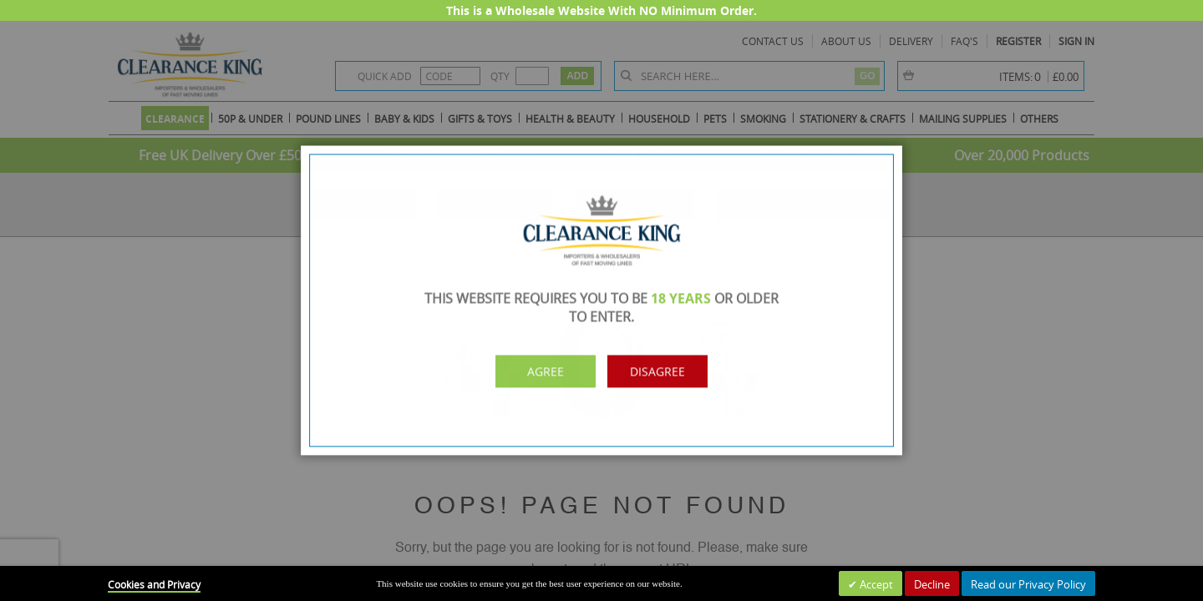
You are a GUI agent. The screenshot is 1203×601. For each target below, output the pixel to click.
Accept (875, 584)
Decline (932, 584)
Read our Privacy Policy (1028, 584)
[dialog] (601, 300)
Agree (533, 369)
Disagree (669, 369)
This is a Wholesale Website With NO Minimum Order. (601, 10)
